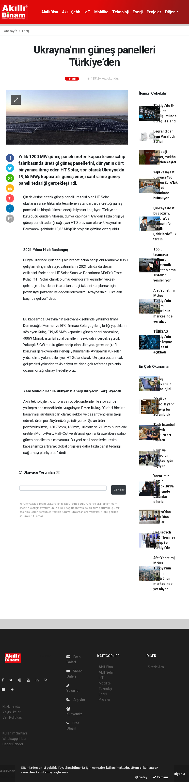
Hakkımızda (11, 707)
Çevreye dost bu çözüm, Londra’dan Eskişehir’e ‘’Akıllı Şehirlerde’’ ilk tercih (164, 223)
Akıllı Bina (49, 12)
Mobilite (101, 12)
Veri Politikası (12, 717)
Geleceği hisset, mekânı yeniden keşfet (164, 157)
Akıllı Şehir (71, 12)
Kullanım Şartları (14, 733)
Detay (141, 777)
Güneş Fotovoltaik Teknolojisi (162, 384)
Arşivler (75, 700)
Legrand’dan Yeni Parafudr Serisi (164, 136)
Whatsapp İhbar (14, 739)
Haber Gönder (12, 744)
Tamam (160, 777)
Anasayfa (11, 31)
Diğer (170, 12)
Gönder (119, 490)
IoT (87, 12)
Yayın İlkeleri (11, 712)
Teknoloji (120, 12)
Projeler (154, 12)
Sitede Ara (156, 667)
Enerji (138, 12)
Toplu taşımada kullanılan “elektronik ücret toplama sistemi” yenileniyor (164, 264)
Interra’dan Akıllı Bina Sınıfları (162, 517)
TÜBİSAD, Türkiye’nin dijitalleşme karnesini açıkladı (162, 342)
